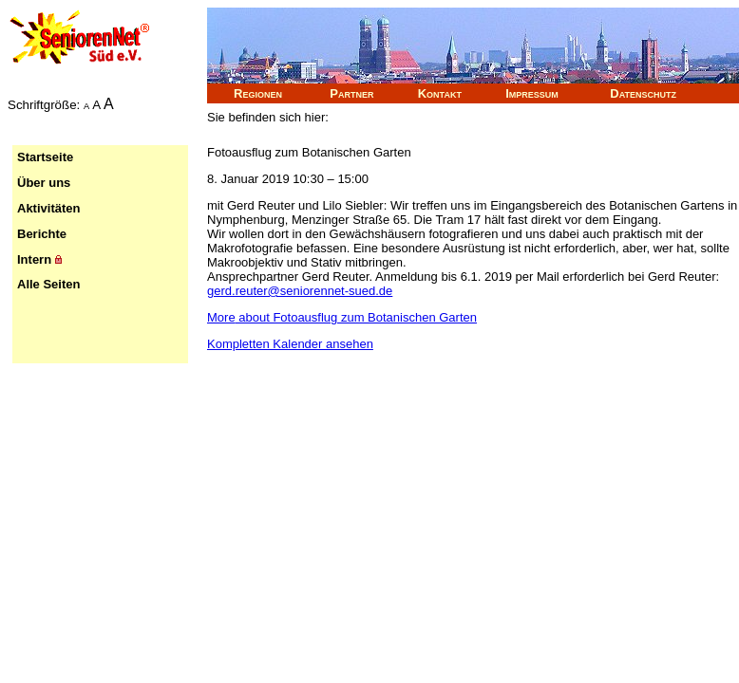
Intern (39, 259)
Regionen (258, 93)
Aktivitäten (48, 208)
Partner (351, 93)
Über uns (43, 182)
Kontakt (440, 93)
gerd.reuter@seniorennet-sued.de (299, 291)
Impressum (532, 93)
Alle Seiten (48, 284)
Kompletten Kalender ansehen (290, 344)
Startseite (45, 157)
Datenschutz (643, 93)
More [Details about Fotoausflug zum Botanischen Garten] (342, 317)
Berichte (41, 234)
